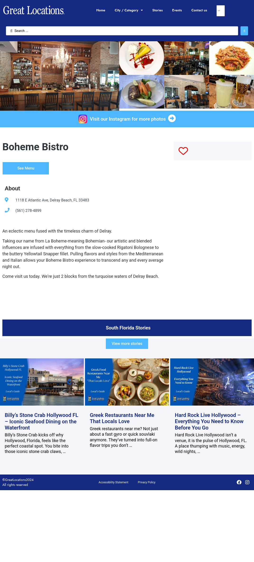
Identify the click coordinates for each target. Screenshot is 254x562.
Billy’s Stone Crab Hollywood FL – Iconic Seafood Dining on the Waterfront (41, 421)
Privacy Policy (146, 482)
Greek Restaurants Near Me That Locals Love (122, 418)
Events (177, 10)
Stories (157, 10)
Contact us (199, 10)
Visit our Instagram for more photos (128, 119)
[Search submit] (244, 30)
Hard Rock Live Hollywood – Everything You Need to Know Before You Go (209, 421)
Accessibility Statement (113, 482)
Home (100, 10)
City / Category (129, 10)
